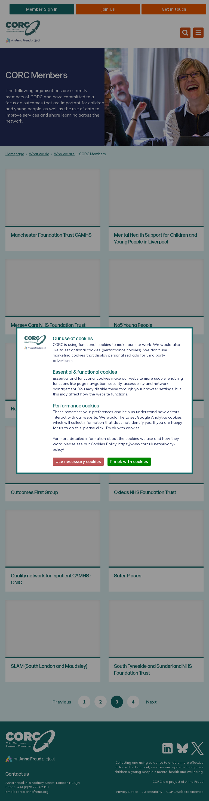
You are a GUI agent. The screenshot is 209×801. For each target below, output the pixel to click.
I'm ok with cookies (129, 461)
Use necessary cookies (78, 461)
